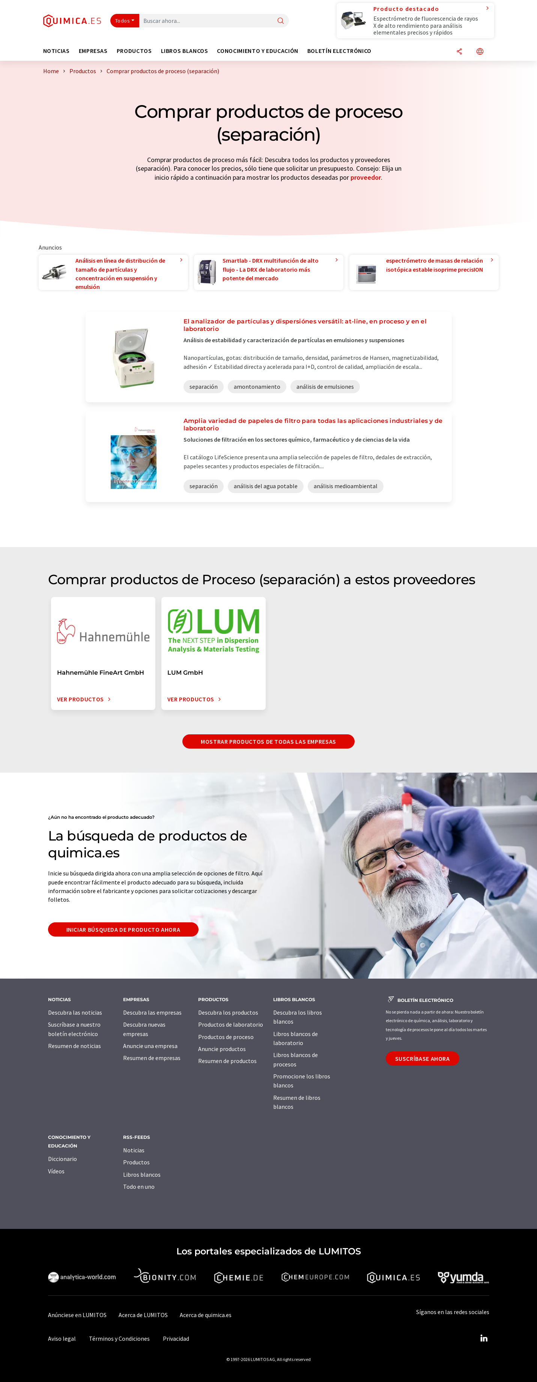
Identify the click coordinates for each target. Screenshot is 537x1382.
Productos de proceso (226, 1037)
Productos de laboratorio (230, 1024)
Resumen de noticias (74, 1046)
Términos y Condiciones (119, 1338)
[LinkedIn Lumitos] (484, 1338)
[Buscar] (280, 21)
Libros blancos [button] (184, 50)
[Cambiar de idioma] (480, 52)
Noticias (133, 1150)
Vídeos (56, 1171)
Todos (122, 20)
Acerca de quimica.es (206, 1315)
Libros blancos (142, 1174)
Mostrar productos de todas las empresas (268, 741)
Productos (136, 1162)
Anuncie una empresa (150, 1046)
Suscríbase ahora (422, 1058)
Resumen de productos (227, 1061)
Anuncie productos (222, 1049)
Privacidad (176, 1338)
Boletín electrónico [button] (339, 50)
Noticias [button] (56, 50)
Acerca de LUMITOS (143, 1315)
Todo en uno (139, 1186)
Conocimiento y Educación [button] (257, 50)
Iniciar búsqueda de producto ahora (123, 929)
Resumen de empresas (152, 1058)
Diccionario (62, 1158)
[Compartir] (459, 52)
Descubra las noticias (75, 1012)
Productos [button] (134, 50)
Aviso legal (62, 1338)
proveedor (365, 177)
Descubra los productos (228, 1012)
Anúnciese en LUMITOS (77, 1315)
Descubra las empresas (152, 1012)
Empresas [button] (93, 50)
